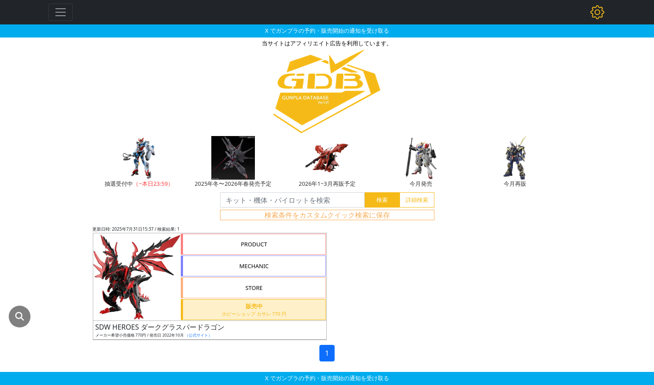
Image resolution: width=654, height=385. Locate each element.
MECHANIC (254, 266)
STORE (254, 288)
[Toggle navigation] (60, 12)
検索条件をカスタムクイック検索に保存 (327, 215)
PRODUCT (254, 244)
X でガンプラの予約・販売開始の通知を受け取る (327, 30)
